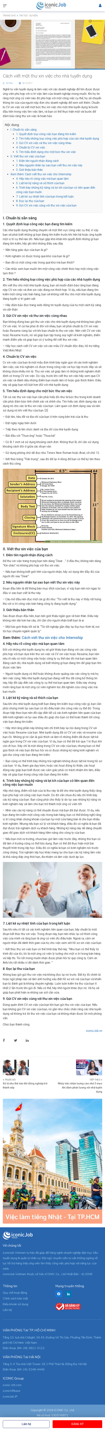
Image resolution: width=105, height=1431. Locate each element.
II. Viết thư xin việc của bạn (27, 156)
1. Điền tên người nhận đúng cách (37, 161)
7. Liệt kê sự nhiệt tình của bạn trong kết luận (45, 196)
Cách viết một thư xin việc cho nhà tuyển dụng (47, 76)
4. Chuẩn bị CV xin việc (30, 147)
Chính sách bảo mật (15, 1298)
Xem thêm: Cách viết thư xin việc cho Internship (40, 174)
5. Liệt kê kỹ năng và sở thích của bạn (40, 183)
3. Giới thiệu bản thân (29, 170)
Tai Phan (8, 83)
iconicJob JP (10, 1397)
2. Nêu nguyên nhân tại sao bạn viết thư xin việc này (49, 165)
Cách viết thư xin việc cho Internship (52, 637)
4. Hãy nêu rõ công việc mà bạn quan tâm (42, 178)
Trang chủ (9, 15)
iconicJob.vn (94, 1031)
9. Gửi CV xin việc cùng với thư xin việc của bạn (46, 205)
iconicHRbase (11, 1391)
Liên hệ (26, 1424)
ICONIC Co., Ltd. (64, 1410)
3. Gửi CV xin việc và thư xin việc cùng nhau (43, 143)
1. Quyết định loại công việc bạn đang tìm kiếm (46, 134)
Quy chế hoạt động (15, 1293)
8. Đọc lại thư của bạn (30, 201)
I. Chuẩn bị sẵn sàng (23, 129)
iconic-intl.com (12, 1385)
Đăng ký (77, 1424)
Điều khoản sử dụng (15, 1304)
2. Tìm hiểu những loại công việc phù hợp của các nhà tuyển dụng (57, 138)
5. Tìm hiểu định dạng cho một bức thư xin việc (46, 152)
